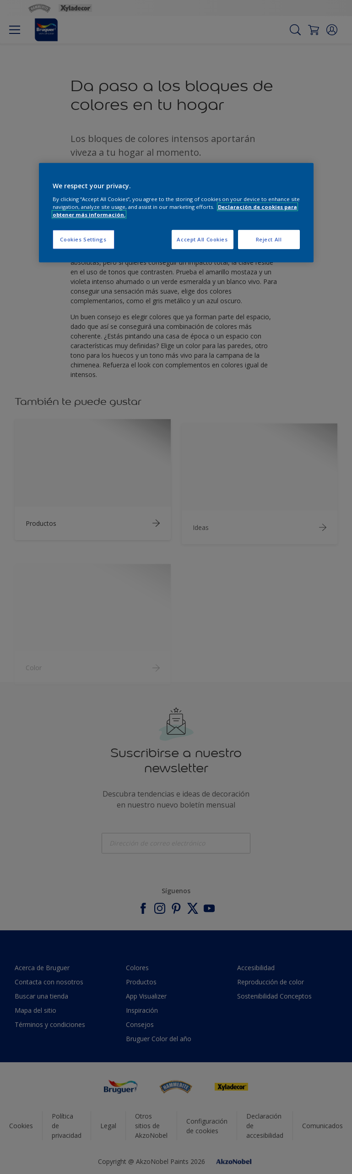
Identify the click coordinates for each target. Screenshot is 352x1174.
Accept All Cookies (202, 239)
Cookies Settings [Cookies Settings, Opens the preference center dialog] (83, 239)
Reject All (269, 239)
